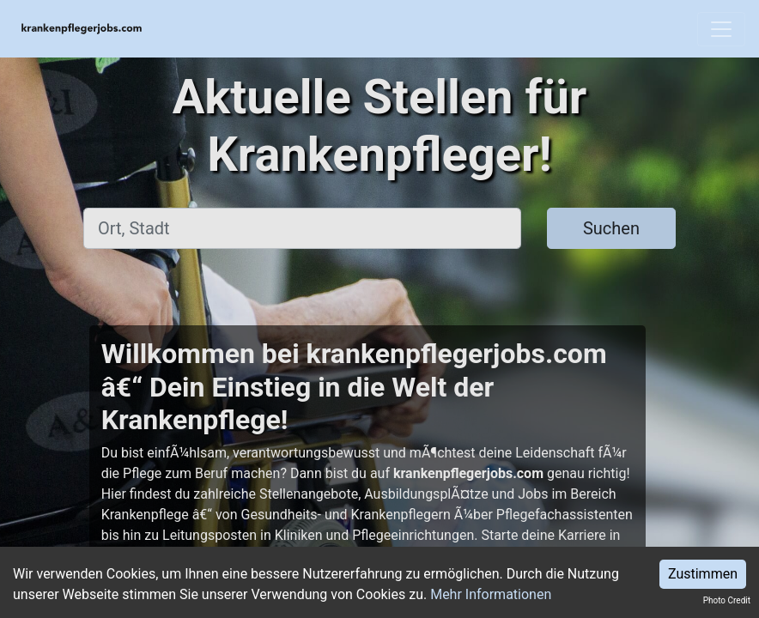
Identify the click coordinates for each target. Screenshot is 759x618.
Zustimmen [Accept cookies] (703, 574)
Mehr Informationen (490, 594)
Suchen (611, 228)
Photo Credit (726, 600)
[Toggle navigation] (721, 29)
